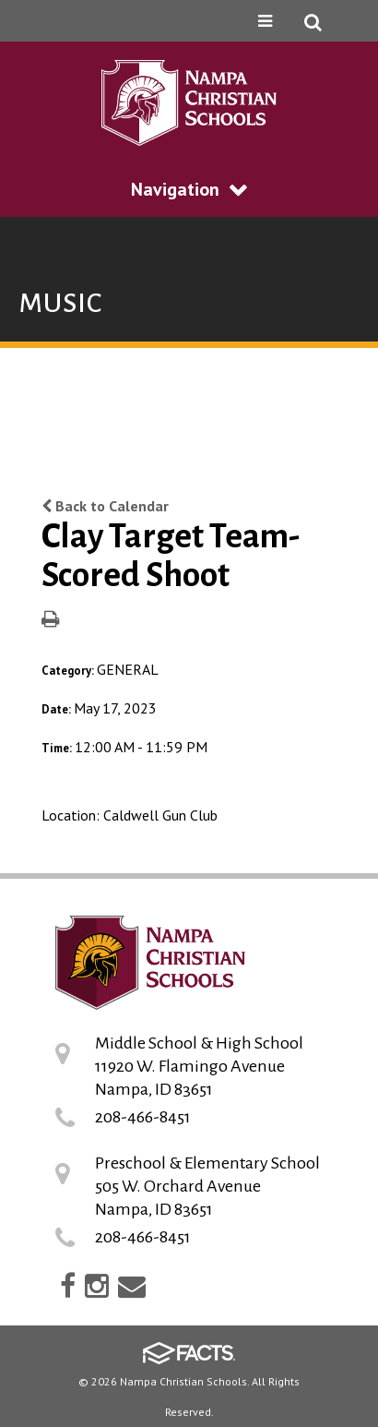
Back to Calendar (105, 506)
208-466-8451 (143, 1117)
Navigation (189, 189)
